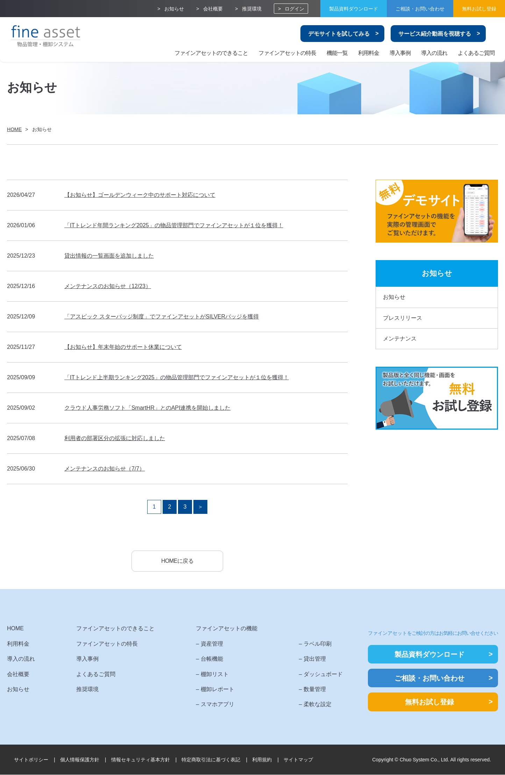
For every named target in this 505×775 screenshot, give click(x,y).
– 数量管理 (312, 690)
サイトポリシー (31, 760)
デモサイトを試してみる (339, 34)
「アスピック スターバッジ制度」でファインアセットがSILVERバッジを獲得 (161, 317)
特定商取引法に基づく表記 (211, 760)
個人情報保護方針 (79, 760)
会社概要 (213, 9)
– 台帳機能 (209, 659)
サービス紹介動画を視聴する (434, 34)
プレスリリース (402, 318)
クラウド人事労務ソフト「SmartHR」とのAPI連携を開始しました (147, 408)
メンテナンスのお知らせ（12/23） (107, 286)
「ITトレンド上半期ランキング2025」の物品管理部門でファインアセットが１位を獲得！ (176, 377)
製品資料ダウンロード (353, 9)
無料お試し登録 (479, 9)
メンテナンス (400, 339)
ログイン (294, 9)
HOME (15, 629)
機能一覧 (337, 53)
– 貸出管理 (312, 659)
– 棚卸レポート (215, 690)
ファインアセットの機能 (226, 629)
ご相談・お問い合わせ (420, 9)
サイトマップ (298, 760)
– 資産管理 (209, 644)
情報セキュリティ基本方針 (140, 760)
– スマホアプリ (215, 705)
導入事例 (400, 53)
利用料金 (368, 53)
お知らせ (174, 9)
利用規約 (262, 760)
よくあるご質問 (476, 53)
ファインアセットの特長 (287, 53)
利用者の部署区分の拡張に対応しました (114, 438)
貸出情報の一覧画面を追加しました (109, 256)
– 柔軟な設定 (315, 705)
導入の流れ (434, 53)
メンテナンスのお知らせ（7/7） (104, 469)
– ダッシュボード (320, 674)
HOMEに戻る (177, 561)
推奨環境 (252, 9)
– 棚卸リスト (212, 674)
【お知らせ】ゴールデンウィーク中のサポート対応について (139, 195)
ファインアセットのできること (211, 53)
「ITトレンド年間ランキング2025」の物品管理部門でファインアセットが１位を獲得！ (173, 225)
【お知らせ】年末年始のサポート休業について (123, 347)
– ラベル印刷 (315, 644)
